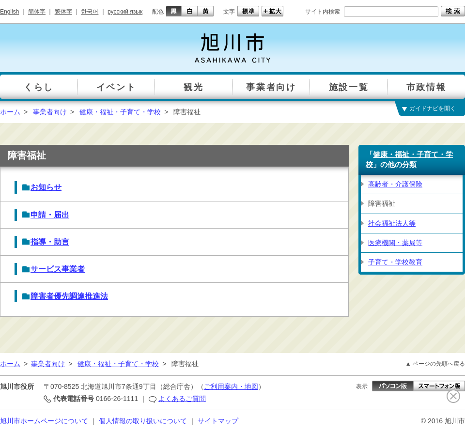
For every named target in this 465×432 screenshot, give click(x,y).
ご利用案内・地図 (231, 386)
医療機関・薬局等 (395, 243)
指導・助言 (50, 242)
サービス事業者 (58, 269)
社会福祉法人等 (392, 223)
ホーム (10, 112)
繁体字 (63, 11)
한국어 (89, 11)
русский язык (125, 11)
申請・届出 (50, 215)
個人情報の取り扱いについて (143, 421)
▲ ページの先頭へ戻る (435, 363)
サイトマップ (218, 421)
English (9, 11)
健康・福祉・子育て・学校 (120, 112)
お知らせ (46, 187)
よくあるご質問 (182, 398)
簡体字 (37, 11)
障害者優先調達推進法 (69, 296)
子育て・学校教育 (395, 262)
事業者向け (50, 112)
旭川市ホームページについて (44, 421)
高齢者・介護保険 (395, 184)
